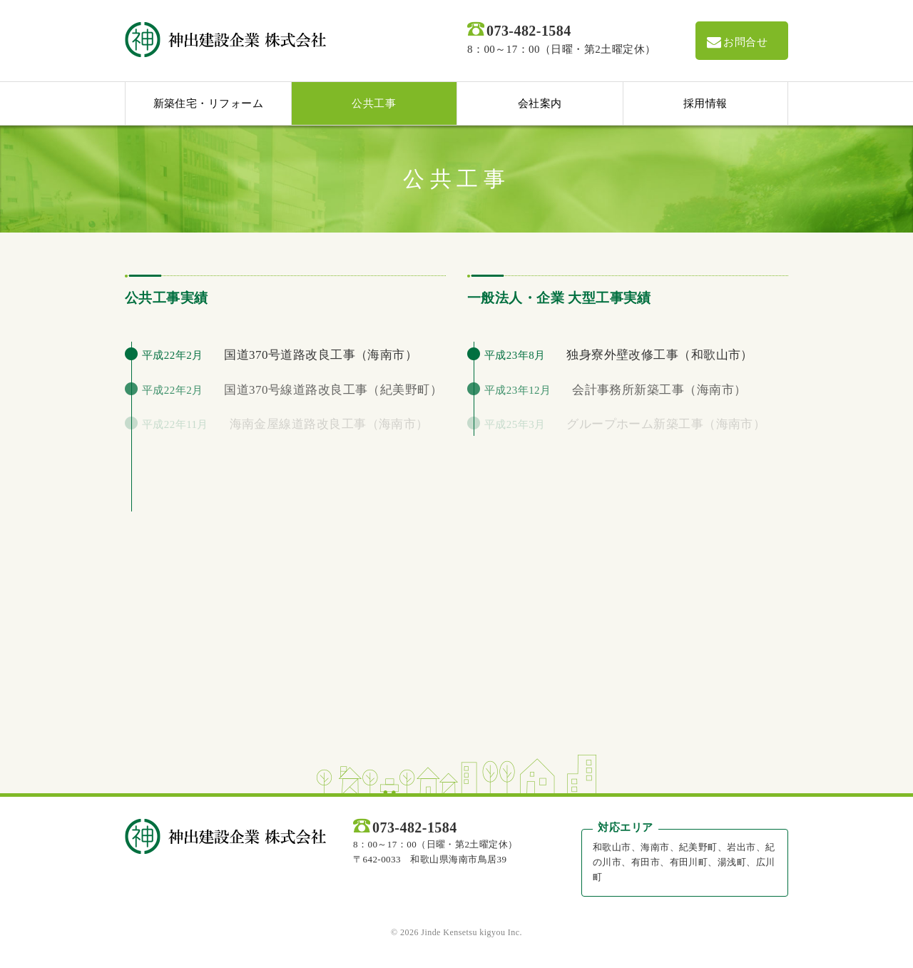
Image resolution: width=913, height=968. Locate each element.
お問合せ (736, 42)
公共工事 (374, 103)
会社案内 (540, 103)
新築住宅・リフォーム (208, 103)
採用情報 (705, 103)
